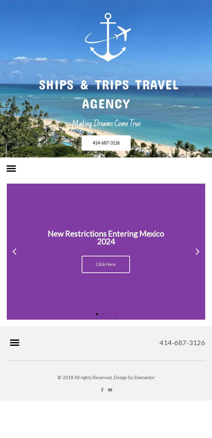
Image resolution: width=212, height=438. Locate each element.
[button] (11, 168)
